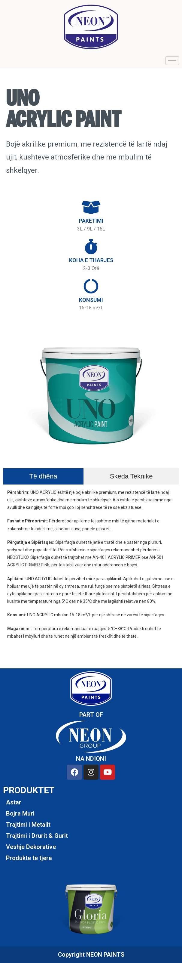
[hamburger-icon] (172, 60)
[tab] (43, 476)
